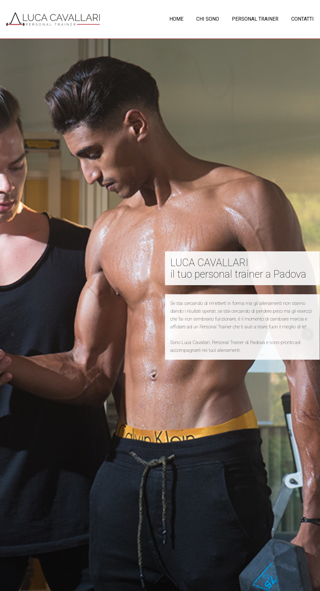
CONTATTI (302, 19)
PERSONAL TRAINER (255, 19)
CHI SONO (207, 19)
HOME (176, 19)
